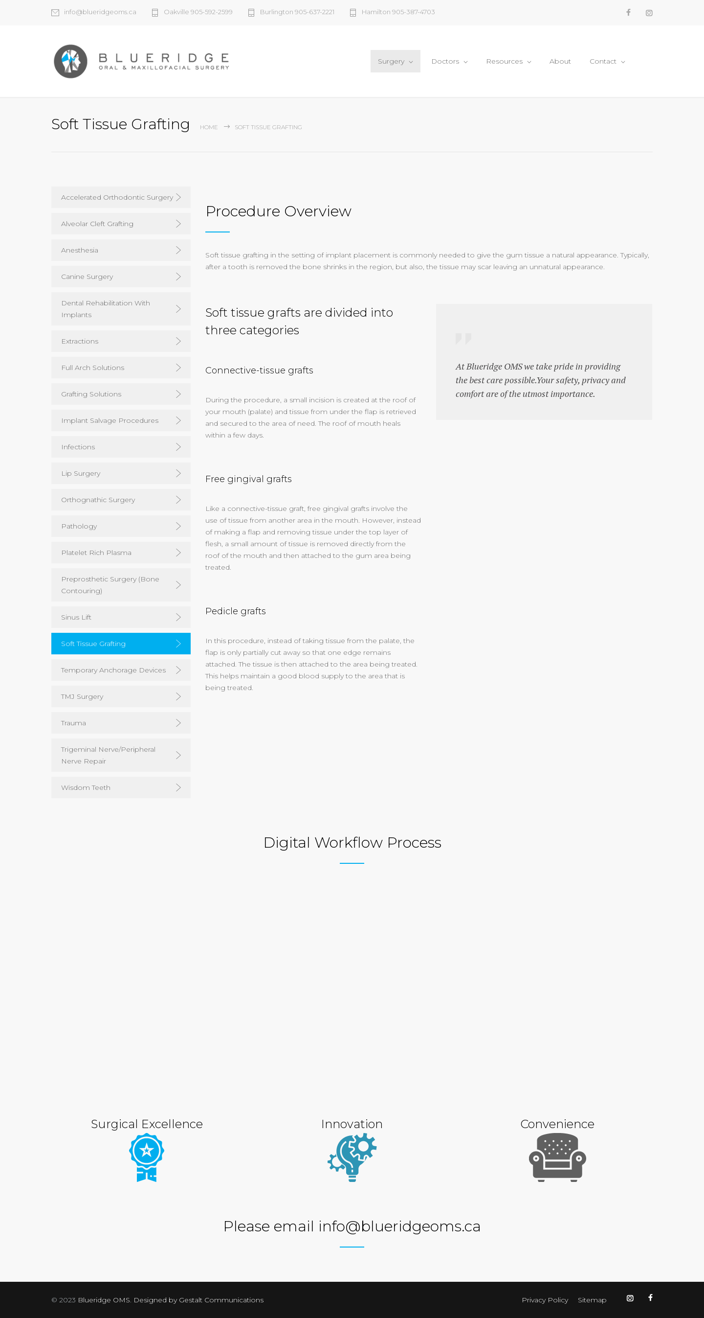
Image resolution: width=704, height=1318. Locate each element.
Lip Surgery (80, 473)
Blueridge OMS (104, 1299)
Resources (504, 61)
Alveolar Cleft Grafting (97, 223)
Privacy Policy (545, 1299)
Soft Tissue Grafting (93, 643)
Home (209, 127)
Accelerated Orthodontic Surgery (117, 197)
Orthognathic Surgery (98, 499)
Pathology (79, 526)
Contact (603, 61)
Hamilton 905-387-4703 (398, 12)
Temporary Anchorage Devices (113, 670)
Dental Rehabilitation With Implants (105, 309)
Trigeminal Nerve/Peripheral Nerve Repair (108, 755)
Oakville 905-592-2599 (198, 12)
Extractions (79, 341)
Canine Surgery (87, 276)
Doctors (445, 61)
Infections (78, 446)
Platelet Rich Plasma (96, 552)
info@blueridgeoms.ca (100, 12)
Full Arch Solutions (92, 367)
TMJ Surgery (82, 696)
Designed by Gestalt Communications (198, 1299)
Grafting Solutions (91, 394)
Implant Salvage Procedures (109, 420)
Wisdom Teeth (85, 787)
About (560, 61)
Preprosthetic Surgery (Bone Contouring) (110, 585)
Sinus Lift (76, 617)
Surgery (391, 61)
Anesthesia (79, 250)
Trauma (73, 722)
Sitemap (592, 1299)
